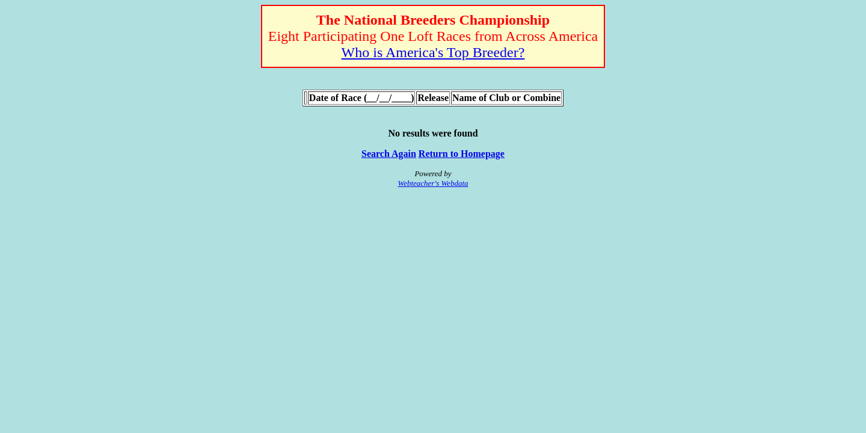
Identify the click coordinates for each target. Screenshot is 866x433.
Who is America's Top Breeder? (433, 52)
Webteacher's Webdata (433, 183)
